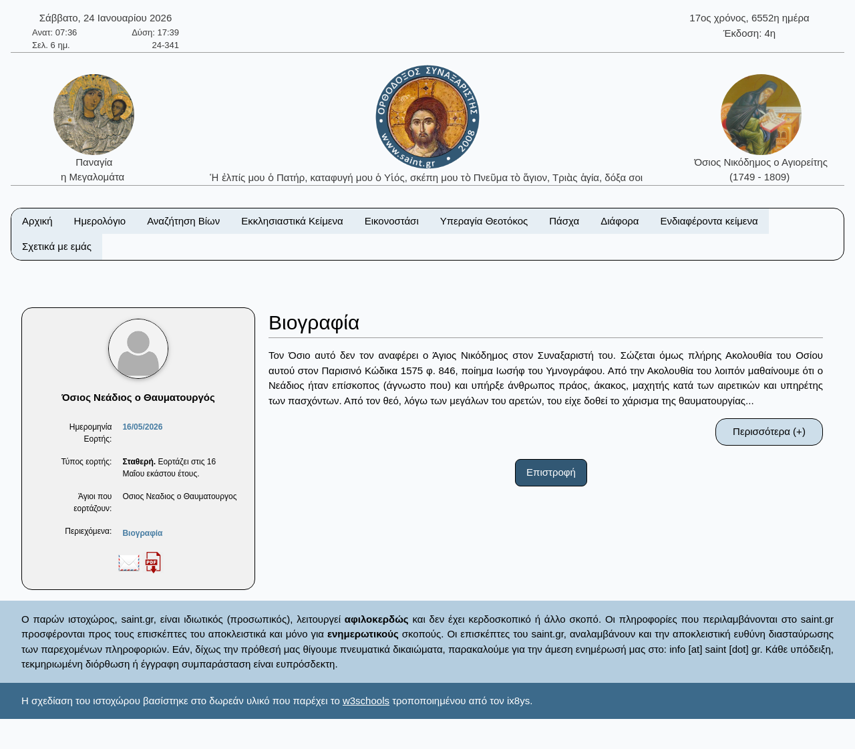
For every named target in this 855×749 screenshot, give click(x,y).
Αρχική (37, 221)
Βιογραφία (142, 533)
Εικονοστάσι (392, 221)
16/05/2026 (142, 427)
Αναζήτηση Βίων (183, 221)
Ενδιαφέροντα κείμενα (709, 221)
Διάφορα (620, 221)
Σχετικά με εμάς (57, 246)
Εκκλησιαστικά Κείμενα (292, 221)
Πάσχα (564, 221)
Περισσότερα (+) (769, 431)
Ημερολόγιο (100, 221)
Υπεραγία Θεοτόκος (484, 221)
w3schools (366, 700)
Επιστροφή (551, 472)
